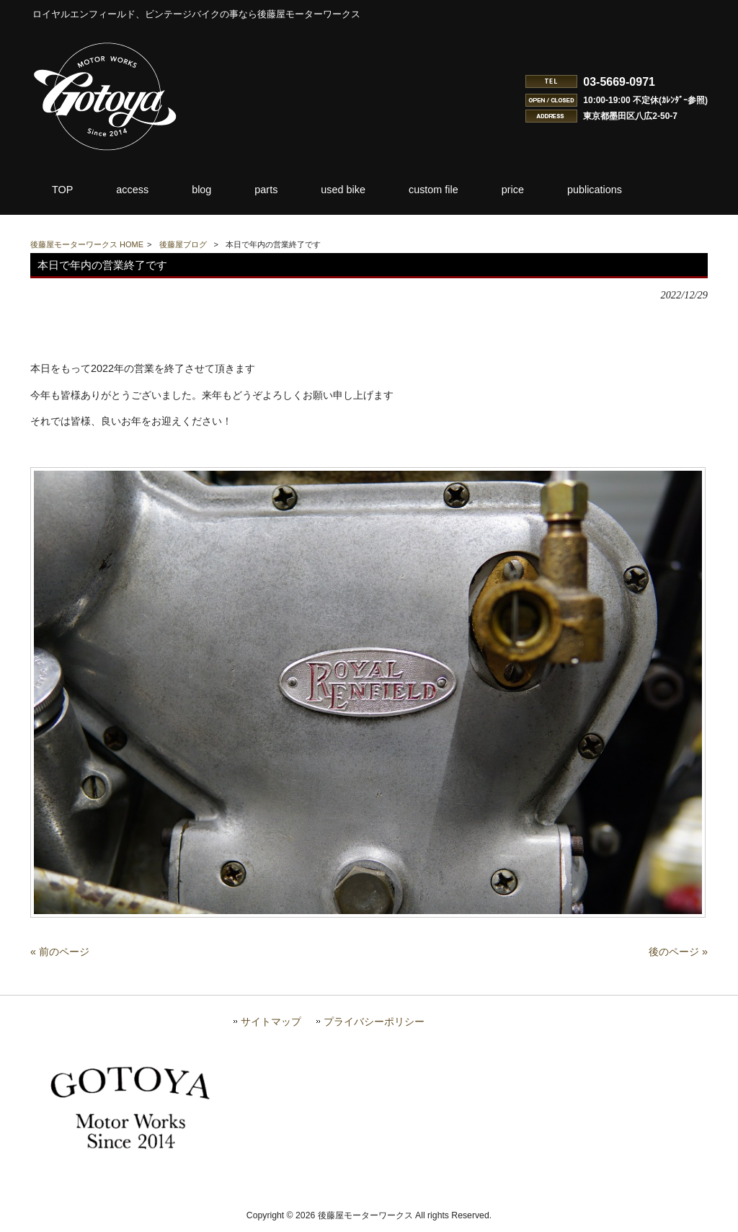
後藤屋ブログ (183, 244)
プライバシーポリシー (374, 1027)
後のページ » (678, 957)
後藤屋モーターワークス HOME (86, 244)
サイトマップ (271, 1027)
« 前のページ (59, 957)
